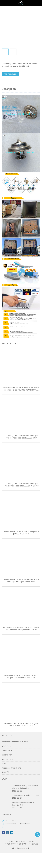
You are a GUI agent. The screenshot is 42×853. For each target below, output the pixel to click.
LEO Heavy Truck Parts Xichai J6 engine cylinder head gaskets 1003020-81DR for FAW (21, 485)
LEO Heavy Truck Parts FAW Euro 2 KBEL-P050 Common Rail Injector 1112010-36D (21, 629)
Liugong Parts (7, 755)
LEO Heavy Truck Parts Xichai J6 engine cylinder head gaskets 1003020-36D (21, 437)
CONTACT (23, 844)
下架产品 (5, 772)
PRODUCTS (21, 841)
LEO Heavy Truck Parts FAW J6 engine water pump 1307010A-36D (21, 724)
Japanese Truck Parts (11, 768)
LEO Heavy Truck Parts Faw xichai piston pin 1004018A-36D (21, 533)
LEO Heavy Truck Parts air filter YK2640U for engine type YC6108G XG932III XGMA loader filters (21, 389)
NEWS (31, 841)
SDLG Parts (6, 746)
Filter (4, 763)
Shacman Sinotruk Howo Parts (15, 742)
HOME (10, 841)
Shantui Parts (7, 759)
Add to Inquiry (10, 74)
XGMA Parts (7, 750)
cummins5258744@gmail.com (17, 824)
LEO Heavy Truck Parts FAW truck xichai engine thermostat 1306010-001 (21, 676)
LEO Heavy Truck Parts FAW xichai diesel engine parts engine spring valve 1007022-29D (21, 581)
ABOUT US (11, 844)
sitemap (34, 844)
